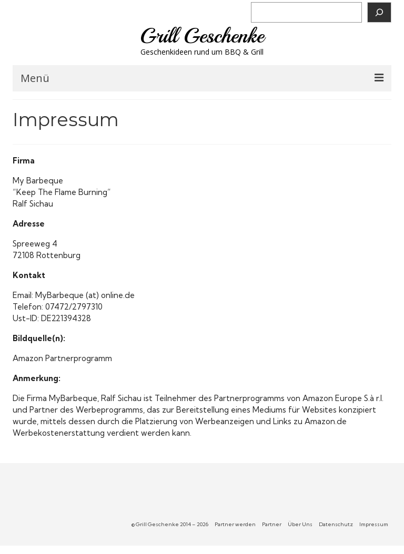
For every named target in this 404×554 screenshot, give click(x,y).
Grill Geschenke (202, 36)
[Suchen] (379, 12)
